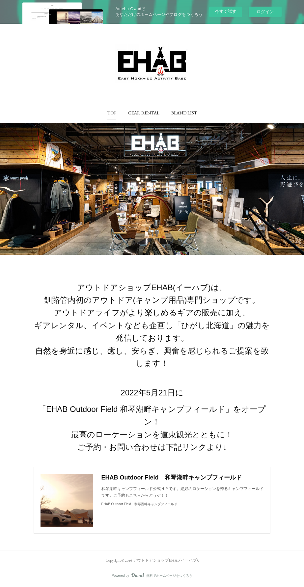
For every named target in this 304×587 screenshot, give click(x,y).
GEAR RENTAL (143, 113)
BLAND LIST (184, 113)
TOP (111, 113)
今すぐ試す (225, 11)
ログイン (265, 11)
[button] (111, 113)
